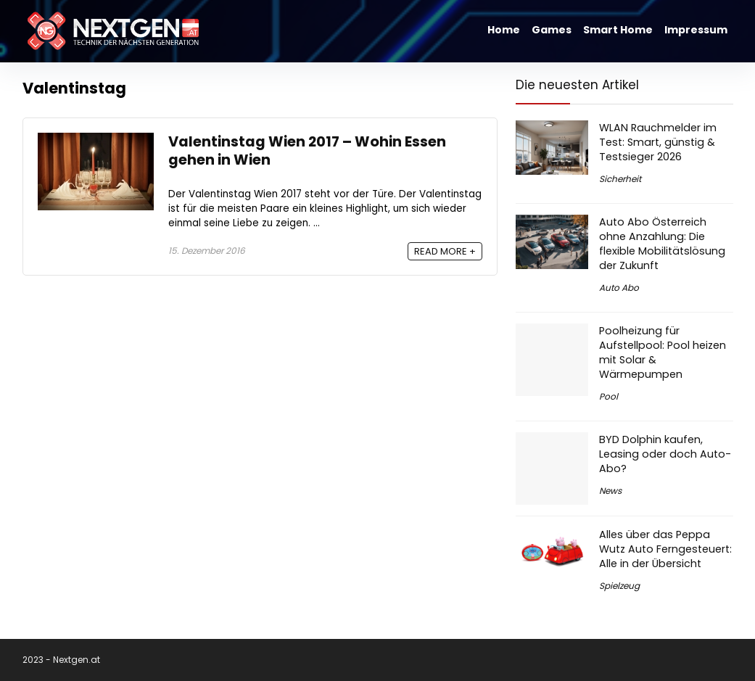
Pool (608, 396)
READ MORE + (445, 251)
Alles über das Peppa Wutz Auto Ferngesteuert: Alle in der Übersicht (665, 549)
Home (503, 29)
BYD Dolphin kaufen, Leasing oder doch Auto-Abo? (665, 454)
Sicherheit (620, 179)
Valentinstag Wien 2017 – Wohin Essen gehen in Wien (307, 151)
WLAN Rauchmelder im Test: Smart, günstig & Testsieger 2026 (658, 142)
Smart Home (618, 29)
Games (552, 29)
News (610, 490)
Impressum (695, 29)
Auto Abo (619, 287)
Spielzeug (619, 585)
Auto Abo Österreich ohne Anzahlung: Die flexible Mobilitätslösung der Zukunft (662, 244)
